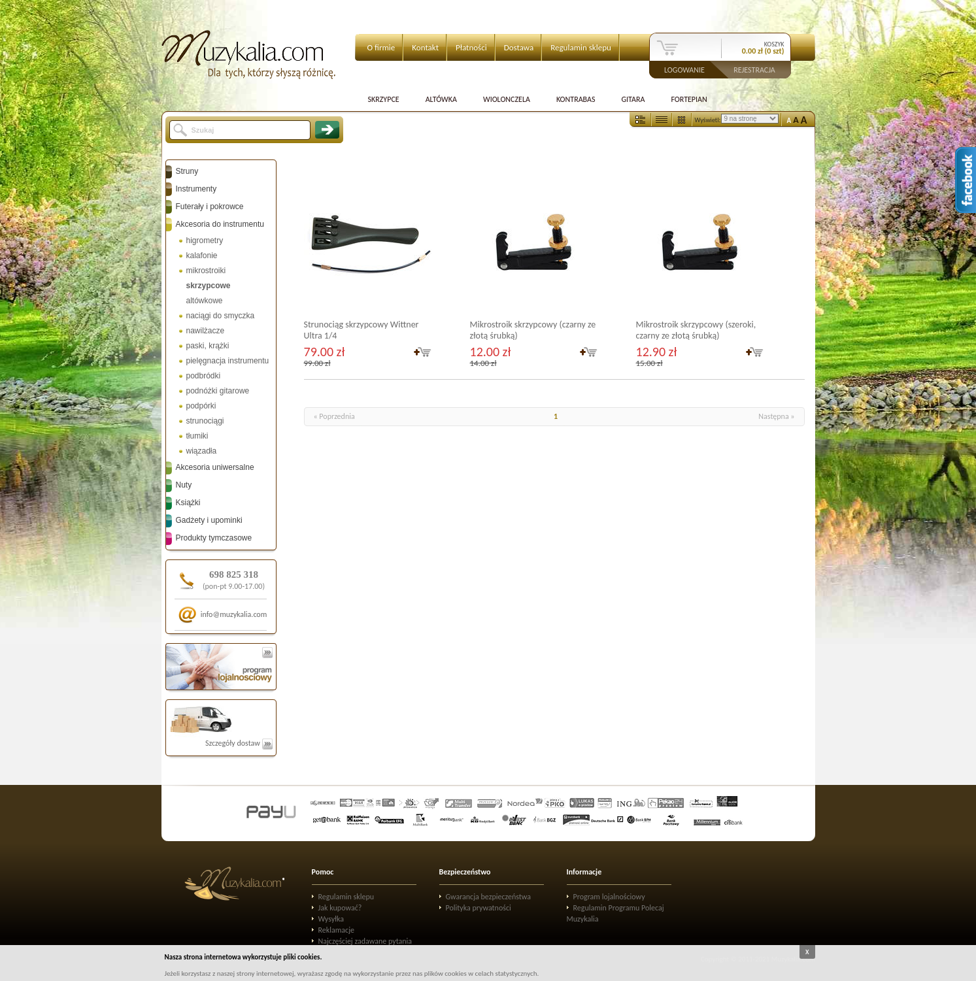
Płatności (471, 47)
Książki (188, 502)
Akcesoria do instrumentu (220, 224)
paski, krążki (207, 345)
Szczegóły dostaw (239, 743)
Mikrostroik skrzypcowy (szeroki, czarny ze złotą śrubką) (696, 330)
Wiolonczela (506, 99)
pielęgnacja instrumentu (227, 360)
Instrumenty (196, 188)
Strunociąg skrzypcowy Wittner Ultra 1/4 (361, 330)
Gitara (633, 99)
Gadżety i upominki (209, 520)
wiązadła (201, 451)
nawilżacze (205, 330)
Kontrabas (576, 99)
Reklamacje (336, 930)
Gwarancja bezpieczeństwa (488, 896)
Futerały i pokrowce (210, 206)
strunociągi (205, 420)
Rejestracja (754, 69)
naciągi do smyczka (220, 315)
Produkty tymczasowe (214, 537)
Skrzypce (383, 99)
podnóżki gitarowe (218, 390)
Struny (187, 171)
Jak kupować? (340, 907)
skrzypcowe (208, 285)
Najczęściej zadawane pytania (365, 941)
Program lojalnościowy (609, 896)
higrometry (205, 240)
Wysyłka (331, 918)
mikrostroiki (206, 270)
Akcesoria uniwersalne (215, 467)
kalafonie (202, 255)
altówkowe (204, 300)
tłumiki (197, 436)
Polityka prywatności (478, 907)
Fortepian (689, 99)
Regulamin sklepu (580, 47)
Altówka (441, 99)
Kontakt (425, 47)
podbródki (203, 375)
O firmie (381, 47)
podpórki (201, 405)
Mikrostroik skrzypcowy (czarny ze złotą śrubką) (533, 330)
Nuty (184, 485)
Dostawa (519, 47)
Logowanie (684, 69)
